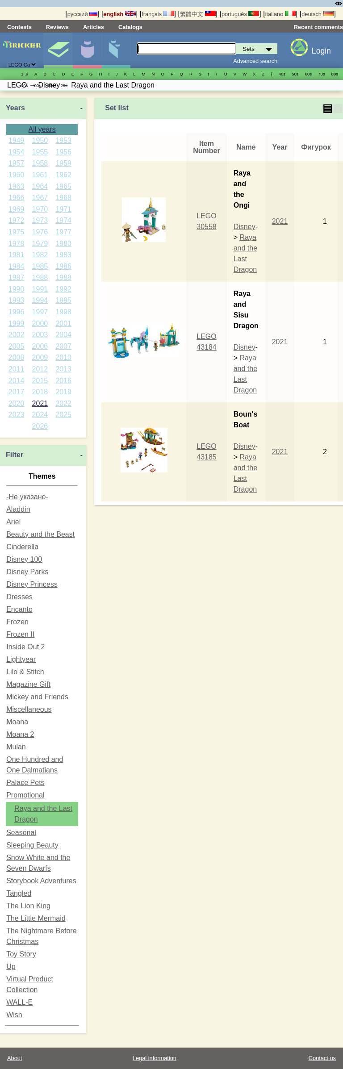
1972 (16, 220)
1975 (16, 232)
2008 (16, 357)
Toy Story (21, 954)
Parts (116, 50)
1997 (40, 312)
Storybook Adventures (41, 881)
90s (24, 85)
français (158, 14)
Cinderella (22, 547)
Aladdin (18, 509)
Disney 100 (24, 559)
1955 (40, 152)
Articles (93, 27)
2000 (40, 323)
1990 (16, 289)
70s (321, 73)
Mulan (16, 747)
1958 (40, 163)
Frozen (17, 622)
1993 (16, 300)
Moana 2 (20, 734)
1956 (63, 152)
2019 (63, 392)
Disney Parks (27, 572)
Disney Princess (32, 584)
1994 (40, 300)
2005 (16, 346)
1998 (63, 312)
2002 (16, 334)
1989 (63, 277)
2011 (16, 369)
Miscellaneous (28, 709)
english (120, 14)
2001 (63, 323)
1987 (16, 277)
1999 (16, 323)
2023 (16, 414)
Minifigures (87, 50)
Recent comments (318, 27)
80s (334, 73)
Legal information (154, 1058)
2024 (40, 414)
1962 (63, 175)
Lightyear (21, 659)
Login (321, 50)
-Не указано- (27, 497)
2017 (16, 392)
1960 (16, 175)
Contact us (322, 1058)
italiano (280, 14)
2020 (16, 403)
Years (15, 108)
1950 (40, 140)
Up (10, 966)
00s (37, 85)
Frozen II (20, 634)
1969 (16, 209)
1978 (16, 243)
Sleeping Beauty (32, 845)
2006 (40, 346)
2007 (63, 346)
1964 (40, 186)
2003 (40, 334)
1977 (63, 232)
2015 (40, 380)
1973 (40, 220)
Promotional (25, 795)
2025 (63, 414)
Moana (17, 722)
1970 (40, 209)
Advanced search (255, 61)
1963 (16, 186)
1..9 (24, 73)
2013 (63, 369)
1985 (40, 266)
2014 (16, 380)
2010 (63, 357)
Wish (14, 1015)
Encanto (19, 609)
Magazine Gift (28, 684)
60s (308, 73)
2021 (40, 403)
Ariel (13, 522)
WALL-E (19, 1002)
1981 (16, 255)
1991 (40, 289)
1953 (63, 140)
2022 (63, 403)
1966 (16, 197)
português (240, 14)
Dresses (19, 597)
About (14, 1058)
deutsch (317, 14)
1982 (40, 255)
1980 (63, 243)
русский (82, 14)
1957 (16, 163)
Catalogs (130, 27)
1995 (63, 300)
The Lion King (28, 906)
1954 (16, 152)
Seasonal (21, 832)
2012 (40, 369)
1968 (63, 197)
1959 (63, 163)
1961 (40, 175)
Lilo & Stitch (25, 672)
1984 (16, 266)
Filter (14, 455)
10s (50, 85)
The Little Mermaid (36, 918)
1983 (63, 255)
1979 (40, 243)
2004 (63, 334)
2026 (40, 426)
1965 (63, 186)
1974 (63, 220)
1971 (63, 209)
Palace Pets (25, 782)
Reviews (57, 27)
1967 (40, 197)
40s (282, 73)
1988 (40, 277)
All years (41, 129)
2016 (63, 380)
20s (63, 85)
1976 (40, 232)
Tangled (18, 893)
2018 (40, 392)
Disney (244, 226)
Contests (19, 27)
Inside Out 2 (25, 647)
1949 (16, 140)
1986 (63, 266)
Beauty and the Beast (40, 534)
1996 (16, 312)
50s (295, 73)
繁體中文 (198, 14)
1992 (63, 289)
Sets (58, 50)
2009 (40, 357)
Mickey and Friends (37, 697)
